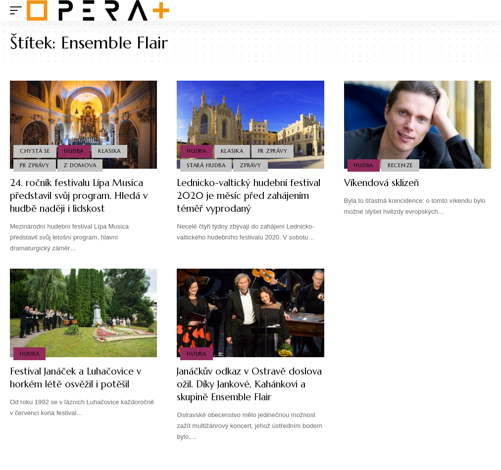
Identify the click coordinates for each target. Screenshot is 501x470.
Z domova (80, 164)
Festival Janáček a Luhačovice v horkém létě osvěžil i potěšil (79, 377)
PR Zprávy (35, 164)
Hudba (75, 150)
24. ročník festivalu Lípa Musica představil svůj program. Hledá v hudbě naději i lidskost (82, 196)
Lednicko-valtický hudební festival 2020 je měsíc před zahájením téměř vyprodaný (239, 196)
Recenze (400, 164)
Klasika (110, 150)
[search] (483, 10)
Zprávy (251, 164)
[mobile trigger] (18, 10)
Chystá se (35, 150)
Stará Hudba (206, 164)
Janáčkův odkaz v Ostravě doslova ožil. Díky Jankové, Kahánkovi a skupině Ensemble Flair (244, 390)
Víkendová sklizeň (384, 183)
